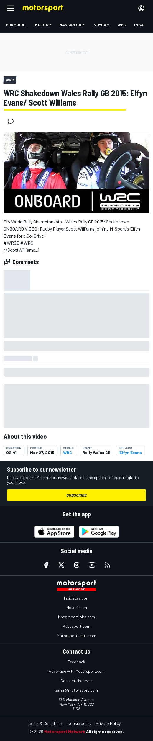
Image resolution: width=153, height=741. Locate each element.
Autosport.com (76, 626)
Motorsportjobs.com (76, 616)
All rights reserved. (105, 731)
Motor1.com (76, 607)
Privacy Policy (108, 723)
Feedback (76, 661)
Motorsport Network (64, 731)
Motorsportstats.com (76, 635)
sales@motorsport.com (76, 689)
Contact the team (76, 680)
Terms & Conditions (45, 723)
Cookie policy (79, 723)
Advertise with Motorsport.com (77, 671)
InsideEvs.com (76, 597)
